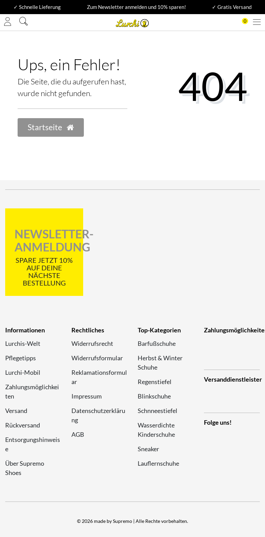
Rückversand (22, 425)
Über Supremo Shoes (24, 467)
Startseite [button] (51, 127)
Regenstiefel (154, 381)
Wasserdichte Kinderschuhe (156, 429)
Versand (16, 410)
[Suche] (23, 22)
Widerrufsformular (97, 358)
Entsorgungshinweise (32, 444)
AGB (77, 434)
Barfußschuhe (157, 343)
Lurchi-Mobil (22, 372)
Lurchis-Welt (22, 343)
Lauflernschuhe (158, 463)
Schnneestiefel (157, 410)
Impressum (86, 396)
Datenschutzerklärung (98, 415)
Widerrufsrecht (92, 343)
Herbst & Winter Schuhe (160, 362)
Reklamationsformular (99, 377)
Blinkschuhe (154, 396)
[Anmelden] (7, 22)
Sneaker (148, 449)
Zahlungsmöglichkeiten (32, 391)
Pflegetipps (20, 358)
